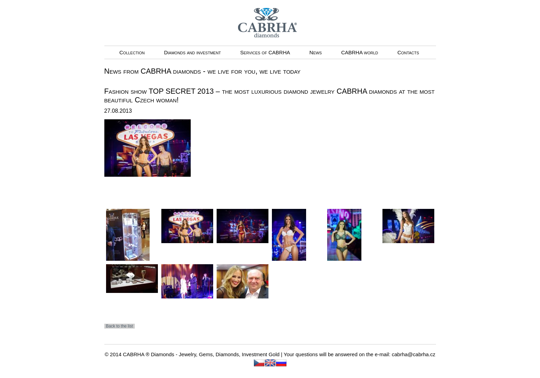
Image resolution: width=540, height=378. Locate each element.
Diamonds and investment (192, 52)
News (316, 52)
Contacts (408, 52)
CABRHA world (359, 52)
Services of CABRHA (265, 52)
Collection (132, 52)
